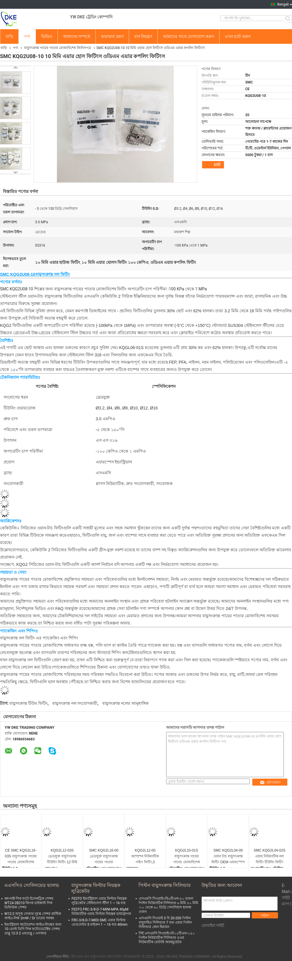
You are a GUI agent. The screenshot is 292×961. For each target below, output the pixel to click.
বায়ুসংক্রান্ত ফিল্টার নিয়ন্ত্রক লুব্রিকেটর (95, 888)
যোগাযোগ (270, 782)
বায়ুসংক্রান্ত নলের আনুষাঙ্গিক (125, 703)
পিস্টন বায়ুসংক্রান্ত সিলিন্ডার (164, 885)
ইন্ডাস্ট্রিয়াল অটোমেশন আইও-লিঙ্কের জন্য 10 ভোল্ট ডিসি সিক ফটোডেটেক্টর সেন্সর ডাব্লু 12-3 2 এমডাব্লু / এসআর (32, 928)
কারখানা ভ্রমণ (112, 36)
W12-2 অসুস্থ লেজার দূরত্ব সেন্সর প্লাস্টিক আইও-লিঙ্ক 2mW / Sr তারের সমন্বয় (32, 916)
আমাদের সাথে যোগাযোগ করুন (188, 36)
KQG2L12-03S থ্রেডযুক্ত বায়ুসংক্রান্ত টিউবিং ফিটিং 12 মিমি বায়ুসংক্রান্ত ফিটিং (62, 856)
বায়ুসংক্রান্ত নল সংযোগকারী (74, 703)
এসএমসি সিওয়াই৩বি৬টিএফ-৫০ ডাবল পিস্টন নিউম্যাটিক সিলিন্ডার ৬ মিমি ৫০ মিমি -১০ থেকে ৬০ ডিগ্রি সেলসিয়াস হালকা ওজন (168, 905)
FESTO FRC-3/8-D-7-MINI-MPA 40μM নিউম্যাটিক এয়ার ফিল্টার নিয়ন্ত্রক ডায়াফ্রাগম (101, 911)
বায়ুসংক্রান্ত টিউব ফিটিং (28, 703)
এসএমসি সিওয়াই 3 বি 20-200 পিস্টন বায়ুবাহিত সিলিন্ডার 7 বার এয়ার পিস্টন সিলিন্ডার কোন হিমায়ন (165, 922)
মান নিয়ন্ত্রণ (143, 36)
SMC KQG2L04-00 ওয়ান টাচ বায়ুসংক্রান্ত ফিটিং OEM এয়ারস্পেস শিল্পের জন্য (228, 856)
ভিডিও (46, 36)
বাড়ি (9, 36)
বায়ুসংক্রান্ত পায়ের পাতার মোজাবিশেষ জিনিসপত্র (57, 48)
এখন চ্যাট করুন (238, 36)
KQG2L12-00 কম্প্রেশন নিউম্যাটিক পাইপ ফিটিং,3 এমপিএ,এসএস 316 (145, 856)
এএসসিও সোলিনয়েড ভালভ (31, 885)
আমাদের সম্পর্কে (76, 36)
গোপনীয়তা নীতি (57, 957)
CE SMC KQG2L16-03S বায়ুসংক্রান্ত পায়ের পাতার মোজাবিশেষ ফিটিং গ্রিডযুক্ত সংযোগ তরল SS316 (21, 856)
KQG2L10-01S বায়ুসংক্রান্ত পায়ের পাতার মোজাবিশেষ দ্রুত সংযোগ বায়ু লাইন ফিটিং (186, 856)
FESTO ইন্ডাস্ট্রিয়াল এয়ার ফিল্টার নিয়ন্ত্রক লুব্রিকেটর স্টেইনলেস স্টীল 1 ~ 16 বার (99, 901)
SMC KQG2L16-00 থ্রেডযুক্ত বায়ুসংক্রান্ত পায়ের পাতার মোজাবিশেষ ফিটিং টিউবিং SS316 (104, 856)
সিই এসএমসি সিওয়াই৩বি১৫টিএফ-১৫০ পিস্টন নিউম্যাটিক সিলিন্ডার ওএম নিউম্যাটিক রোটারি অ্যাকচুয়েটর (167, 937)
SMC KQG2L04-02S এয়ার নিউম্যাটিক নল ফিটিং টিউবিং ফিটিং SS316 (270, 856)
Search (288, 19)
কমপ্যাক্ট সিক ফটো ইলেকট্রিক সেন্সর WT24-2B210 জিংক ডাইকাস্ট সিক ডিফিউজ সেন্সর (28, 903)
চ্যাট (213, 165)
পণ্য (27, 36)
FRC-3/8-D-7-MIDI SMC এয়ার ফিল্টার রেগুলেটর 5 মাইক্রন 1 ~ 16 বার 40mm (100, 922)
